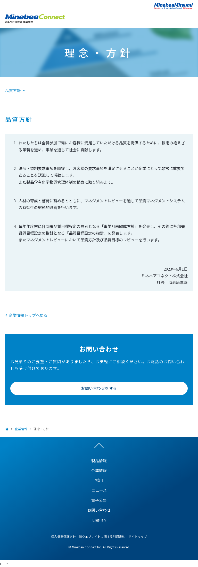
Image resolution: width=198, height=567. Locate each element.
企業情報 (21, 429)
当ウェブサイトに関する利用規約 (102, 536)
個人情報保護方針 (63, 536)
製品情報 (99, 460)
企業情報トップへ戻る (28, 315)
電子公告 (99, 500)
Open (189, 17)
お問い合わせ (99, 510)
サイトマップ (137, 536)
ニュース (99, 490)
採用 (99, 480)
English (99, 520)
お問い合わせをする (99, 388)
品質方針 (13, 90)
